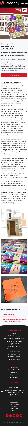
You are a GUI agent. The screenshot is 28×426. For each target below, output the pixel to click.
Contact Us (14, 382)
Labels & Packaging (14, 351)
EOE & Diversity (14, 408)
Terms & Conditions (14, 404)
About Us (14, 364)
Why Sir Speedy (14, 367)
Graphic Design (14, 344)
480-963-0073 (4, 11)
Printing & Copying (8, 44)
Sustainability (14, 377)
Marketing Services (14, 346)
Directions (14, 395)
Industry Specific (14, 359)
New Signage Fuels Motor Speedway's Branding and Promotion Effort (14, 320)
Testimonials (14, 375)
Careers (14, 372)
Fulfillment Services (14, 357)
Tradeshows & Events (14, 349)
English (22, 3)
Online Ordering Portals (14, 341)
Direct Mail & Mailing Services (14, 338)
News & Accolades (14, 370)
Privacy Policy (14, 402)
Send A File (24, 10)
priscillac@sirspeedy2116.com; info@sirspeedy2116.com (13, 391)
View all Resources (8, 314)
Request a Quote (18, 10)
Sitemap (14, 410)
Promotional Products (14, 354)
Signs (14, 333)
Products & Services (14, 330)
